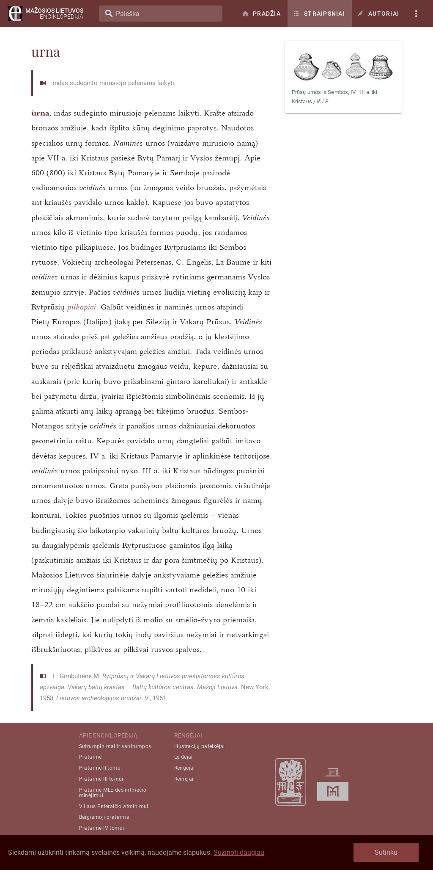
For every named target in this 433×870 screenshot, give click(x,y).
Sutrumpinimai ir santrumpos (115, 746)
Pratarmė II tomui (100, 768)
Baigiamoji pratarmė (104, 817)
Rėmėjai (184, 779)
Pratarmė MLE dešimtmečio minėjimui (113, 792)
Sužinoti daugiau (239, 852)
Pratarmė (90, 757)
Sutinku (386, 852)
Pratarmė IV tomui (101, 828)
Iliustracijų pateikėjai (199, 746)
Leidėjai (183, 757)
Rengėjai (184, 768)
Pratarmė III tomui (101, 779)
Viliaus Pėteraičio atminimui (113, 806)
